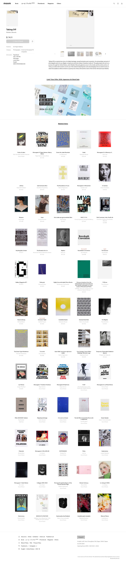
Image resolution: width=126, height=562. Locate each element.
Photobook (41, 3)
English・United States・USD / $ (30, 549)
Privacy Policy (37, 543)
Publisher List (50, 536)
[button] (105, 54)
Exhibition (35, 536)
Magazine (51, 3)
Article (29, 536)
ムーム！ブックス (28, 3)
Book (16, 3)
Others (59, 3)
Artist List (42, 536)
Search (114, 3)
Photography (16, 50)
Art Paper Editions (18, 46)
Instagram (33, 546)
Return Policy (24, 543)
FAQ (31, 543)
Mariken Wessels (11, 32)
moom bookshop (7, 3)
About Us (24, 536)
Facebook (24, 546)
